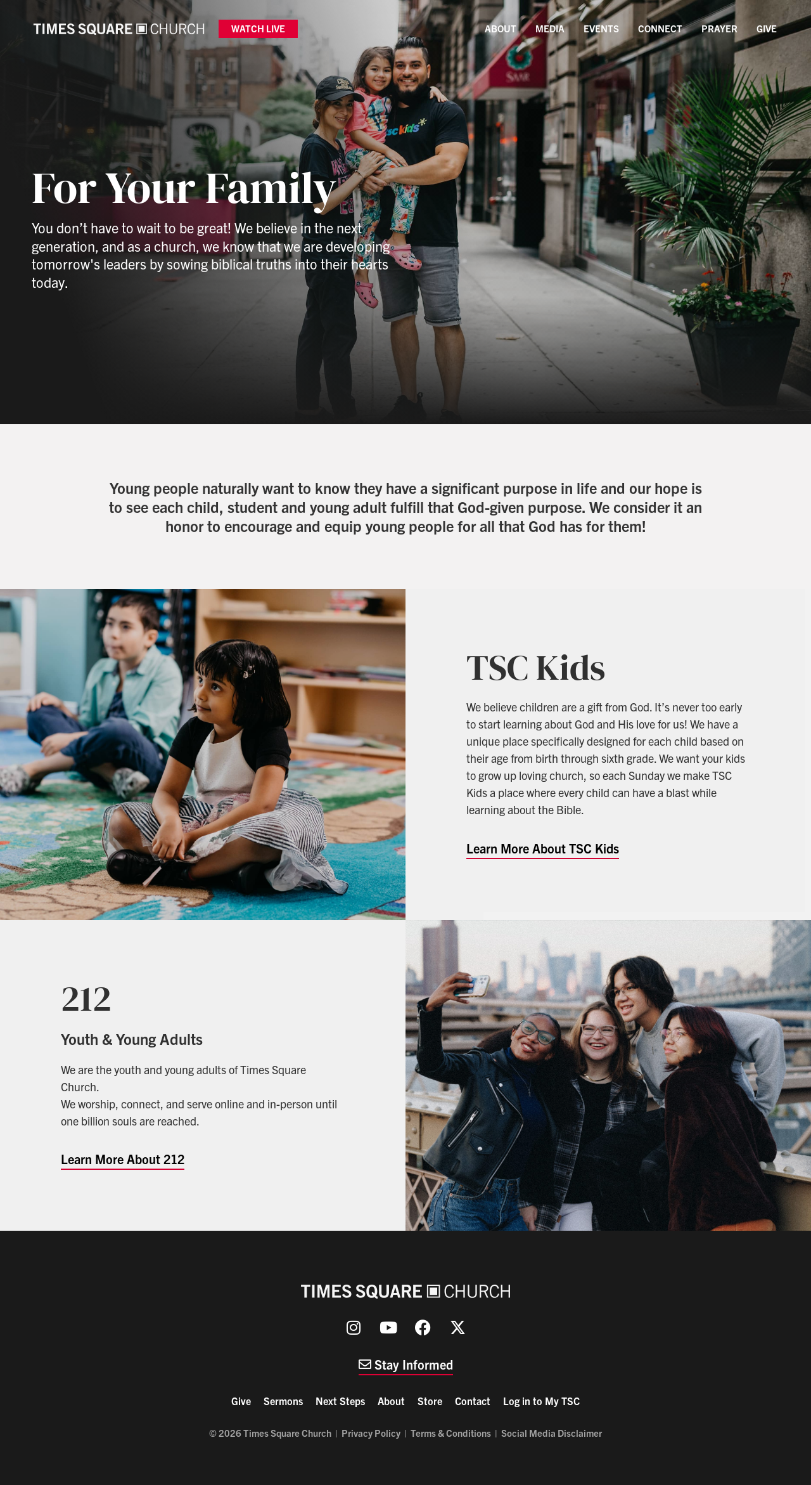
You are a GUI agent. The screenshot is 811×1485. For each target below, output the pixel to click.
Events (601, 28)
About (500, 28)
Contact (472, 1400)
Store (430, 1400)
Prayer (719, 28)
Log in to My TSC (541, 1400)
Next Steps (340, 1400)
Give (767, 28)
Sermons (283, 1400)
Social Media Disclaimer (551, 1433)
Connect (660, 28)
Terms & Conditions (451, 1433)
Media (550, 28)
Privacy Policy (371, 1433)
